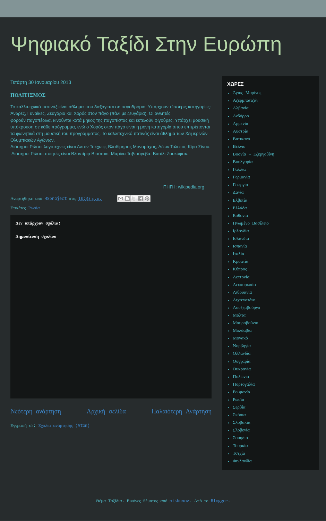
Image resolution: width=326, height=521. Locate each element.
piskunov (179, 501)
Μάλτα (239, 315)
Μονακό (240, 338)
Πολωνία (241, 377)
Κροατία (240, 261)
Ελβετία (240, 200)
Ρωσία (34, 208)
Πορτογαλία (244, 384)
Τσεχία (239, 453)
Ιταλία (238, 254)
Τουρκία (240, 446)
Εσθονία (240, 215)
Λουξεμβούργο (246, 307)
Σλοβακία (241, 422)
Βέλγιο (239, 146)
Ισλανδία (241, 238)
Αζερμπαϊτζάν (245, 100)
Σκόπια (239, 415)
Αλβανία (240, 108)
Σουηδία (240, 438)
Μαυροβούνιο (245, 323)
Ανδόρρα (241, 116)
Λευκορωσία (244, 285)
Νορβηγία (242, 346)
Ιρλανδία (241, 231)
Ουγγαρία (241, 361)
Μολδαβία (242, 330)
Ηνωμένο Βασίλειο (250, 223)
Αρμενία (240, 123)
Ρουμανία (241, 392)
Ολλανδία (241, 353)
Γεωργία (240, 185)
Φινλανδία (242, 461)
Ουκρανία (242, 369)
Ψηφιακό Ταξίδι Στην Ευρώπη (146, 44)
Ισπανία (240, 246)
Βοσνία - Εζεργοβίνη (253, 154)
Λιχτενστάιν (244, 300)
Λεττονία (241, 277)
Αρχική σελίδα (106, 412)
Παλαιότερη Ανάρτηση (182, 412)
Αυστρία (240, 131)
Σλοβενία (241, 430)
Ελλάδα (240, 208)
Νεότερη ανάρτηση (35, 412)
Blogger (219, 501)
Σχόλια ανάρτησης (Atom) (64, 425)
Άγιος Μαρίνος (247, 93)
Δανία (238, 192)
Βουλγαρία (242, 162)
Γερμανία (241, 177)
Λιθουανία (242, 292)
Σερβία (239, 407)
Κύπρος (240, 269)
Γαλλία (239, 169)
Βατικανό (241, 139)
